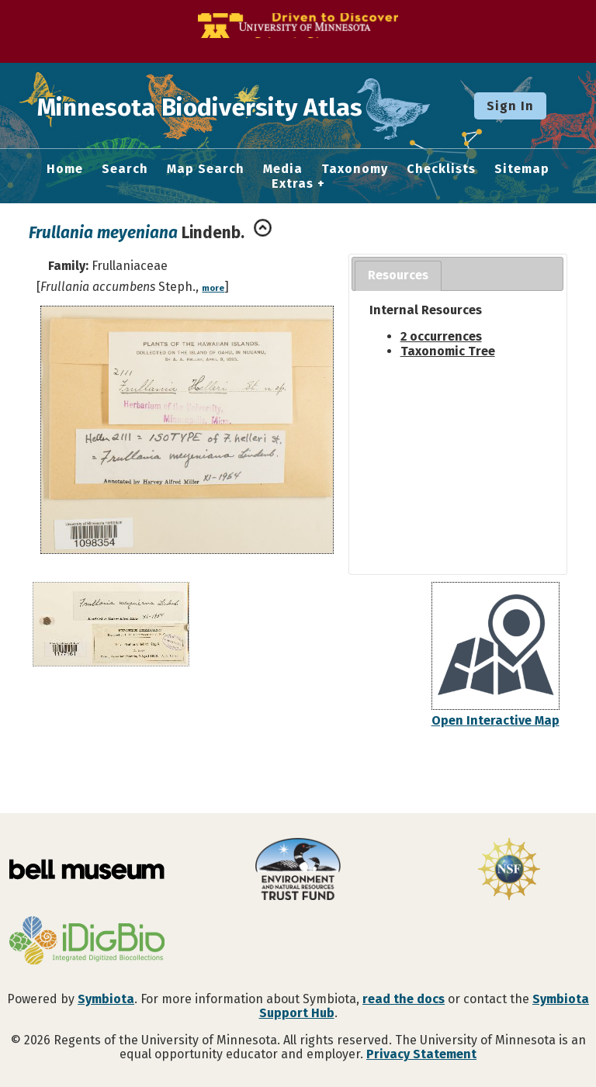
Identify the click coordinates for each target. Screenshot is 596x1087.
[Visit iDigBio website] (87, 942)
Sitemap (521, 169)
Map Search (205, 169)
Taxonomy (354, 169)
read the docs (403, 999)
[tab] (398, 276)
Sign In (510, 106)
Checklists (441, 169)
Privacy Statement (421, 1054)
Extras (293, 184)
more (213, 288)
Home (65, 169)
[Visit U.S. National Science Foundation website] (509, 870)
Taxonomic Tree (447, 351)
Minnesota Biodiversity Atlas (241, 105)
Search (125, 169)
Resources (398, 275)
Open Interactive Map (495, 720)
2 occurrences (441, 336)
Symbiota (106, 999)
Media (283, 169)
